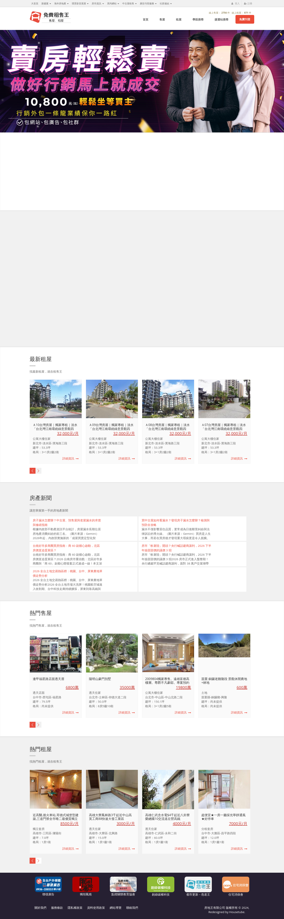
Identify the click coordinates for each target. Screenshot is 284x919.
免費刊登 (244, 19)
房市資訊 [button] (98, 3)
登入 (235, 3)
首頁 (145, 19)
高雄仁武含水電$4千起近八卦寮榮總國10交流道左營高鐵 (167, 817)
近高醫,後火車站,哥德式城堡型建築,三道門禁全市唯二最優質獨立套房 (55, 819)
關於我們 (40, 908)
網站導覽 (115, 908)
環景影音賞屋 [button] (80, 3)
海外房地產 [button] (61, 3)
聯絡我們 (132, 908)
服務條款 (57, 908)
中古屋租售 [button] (129, 3)
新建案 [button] (46, 3)
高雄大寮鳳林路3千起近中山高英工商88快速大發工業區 (110, 817)
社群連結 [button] (166, 3)
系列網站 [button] (113, 3)
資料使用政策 (96, 908)
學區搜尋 (198, 19)
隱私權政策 (75, 908)
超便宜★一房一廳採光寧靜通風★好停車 (223, 817)
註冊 (248, 3)
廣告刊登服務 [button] (148, 3)
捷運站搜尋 (221, 19)
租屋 (178, 19)
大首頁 (34, 3)
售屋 (162, 19)
